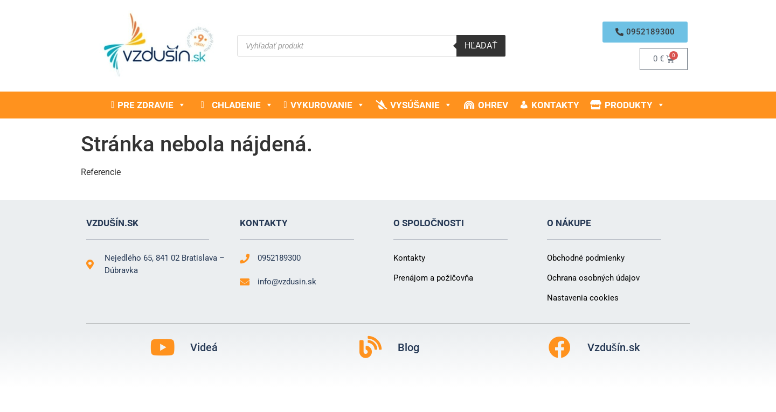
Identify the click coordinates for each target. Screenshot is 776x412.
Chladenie (242, 105)
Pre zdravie (151, 105)
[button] (645, 32)
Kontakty (555, 105)
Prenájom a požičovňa (433, 278)
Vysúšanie (421, 105)
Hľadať (481, 45)
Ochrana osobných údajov (593, 278)
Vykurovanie (327, 105)
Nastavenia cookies (583, 298)
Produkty (635, 105)
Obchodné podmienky (586, 258)
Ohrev (493, 105)
